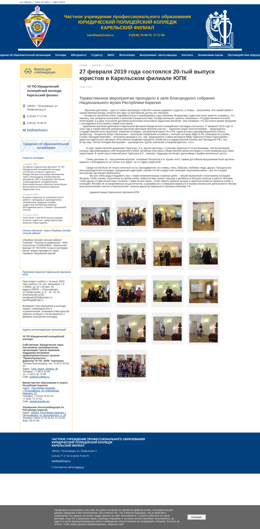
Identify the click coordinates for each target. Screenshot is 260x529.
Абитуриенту (79, 55)
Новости (110, 65)
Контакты (187, 55)
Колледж (60, 55)
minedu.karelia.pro (39, 401)
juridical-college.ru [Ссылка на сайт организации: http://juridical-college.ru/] (39, 377)
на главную (25, 2)
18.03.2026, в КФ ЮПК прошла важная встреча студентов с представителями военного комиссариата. (43, 220)
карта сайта (59, 2)
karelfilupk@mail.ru (37, 130)
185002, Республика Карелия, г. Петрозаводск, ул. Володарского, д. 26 (44, 414)
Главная (83, 65)
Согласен (196, 517)
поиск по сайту (42, 2)
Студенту (97, 55)
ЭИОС (110, 55)
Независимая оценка (210, 55)
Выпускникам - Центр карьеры (158, 55)
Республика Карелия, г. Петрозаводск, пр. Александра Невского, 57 (41, 391)
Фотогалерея (127, 55)
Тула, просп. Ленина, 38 (44, 369)
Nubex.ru (79, 467)
